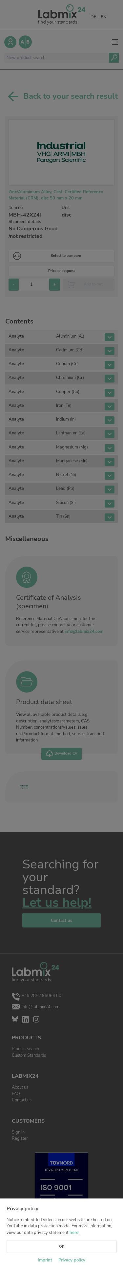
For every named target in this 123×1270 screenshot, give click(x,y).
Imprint (45, 1260)
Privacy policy (71, 1260)
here (74, 1233)
